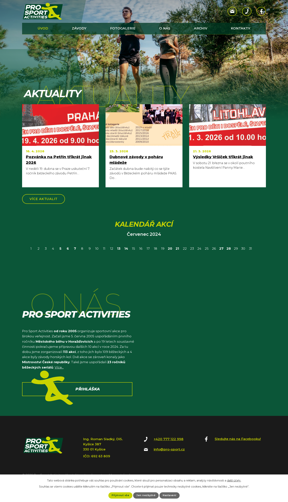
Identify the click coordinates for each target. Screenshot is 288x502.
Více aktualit (46, 200)
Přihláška (88, 401)
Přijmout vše (119, 495)
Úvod (43, 28)
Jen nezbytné (146, 495)
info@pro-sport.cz (169, 451)
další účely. (234, 480)
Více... (59, 369)
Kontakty (240, 28)
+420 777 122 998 (168, 440)
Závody (79, 28)
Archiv (200, 28)
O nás (164, 28)
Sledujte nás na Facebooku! (238, 440)
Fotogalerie (122, 28)
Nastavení (170, 495)
